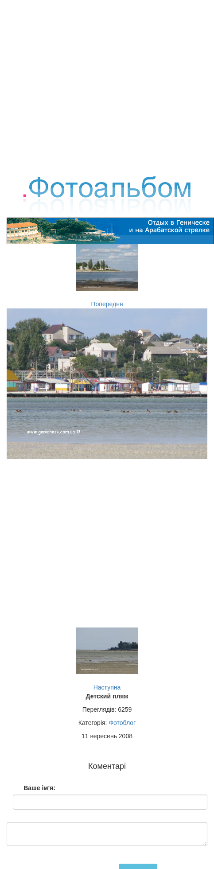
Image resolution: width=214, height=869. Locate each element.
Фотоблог (122, 722)
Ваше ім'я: (39, 787)
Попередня (107, 304)
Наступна (107, 687)
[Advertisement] (104, 83)
